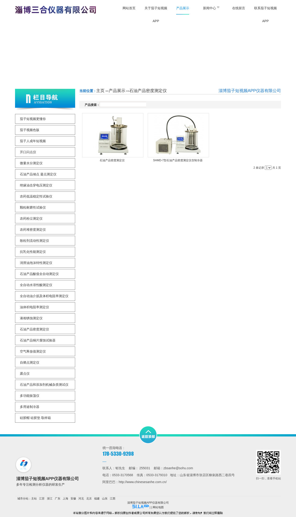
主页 (100, 90)
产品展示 (117, 90)
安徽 (73, 498)
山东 (105, 498)
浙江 (49, 498)
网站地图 (158, 507)
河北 (81, 498)
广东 (57, 498)
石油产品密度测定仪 (148, 90)
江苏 (42, 498)
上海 (65, 498)
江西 (112, 498)
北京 (89, 498)
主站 (34, 498)
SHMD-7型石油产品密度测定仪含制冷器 (178, 160)
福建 (97, 498)
